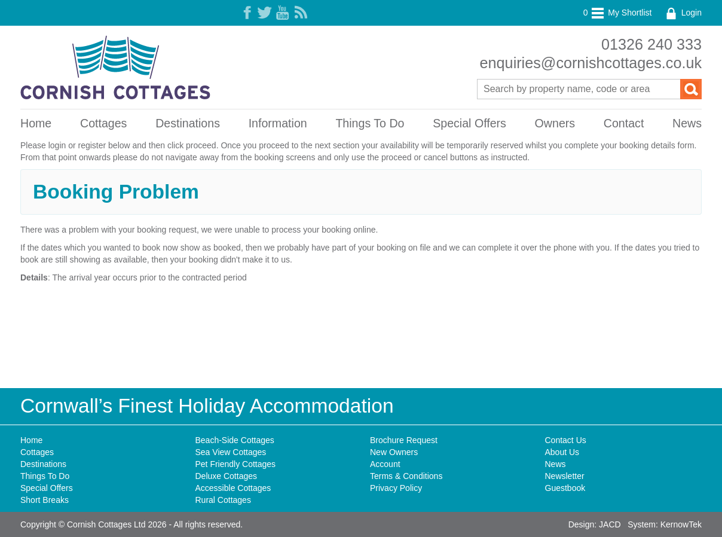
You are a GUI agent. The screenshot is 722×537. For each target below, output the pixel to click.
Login (682, 12)
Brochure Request (404, 440)
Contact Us (565, 440)
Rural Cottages (223, 500)
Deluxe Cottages (226, 476)
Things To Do (369, 123)
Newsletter (565, 476)
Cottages (103, 123)
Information (278, 123)
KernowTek (681, 524)
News (687, 123)
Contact (624, 123)
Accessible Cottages (233, 488)
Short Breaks (44, 500)
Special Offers (469, 123)
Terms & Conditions (406, 476)
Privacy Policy (396, 488)
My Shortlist (617, 12)
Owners (555, 123)
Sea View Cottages (231, 452)
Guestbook (565, 488)
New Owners (394, 452)
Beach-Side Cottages (234, 440)
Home (35, 123)
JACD (610, 524)
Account (385, 464)
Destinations (187, 123)
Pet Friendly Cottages (235, 464)
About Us (562, 452)
